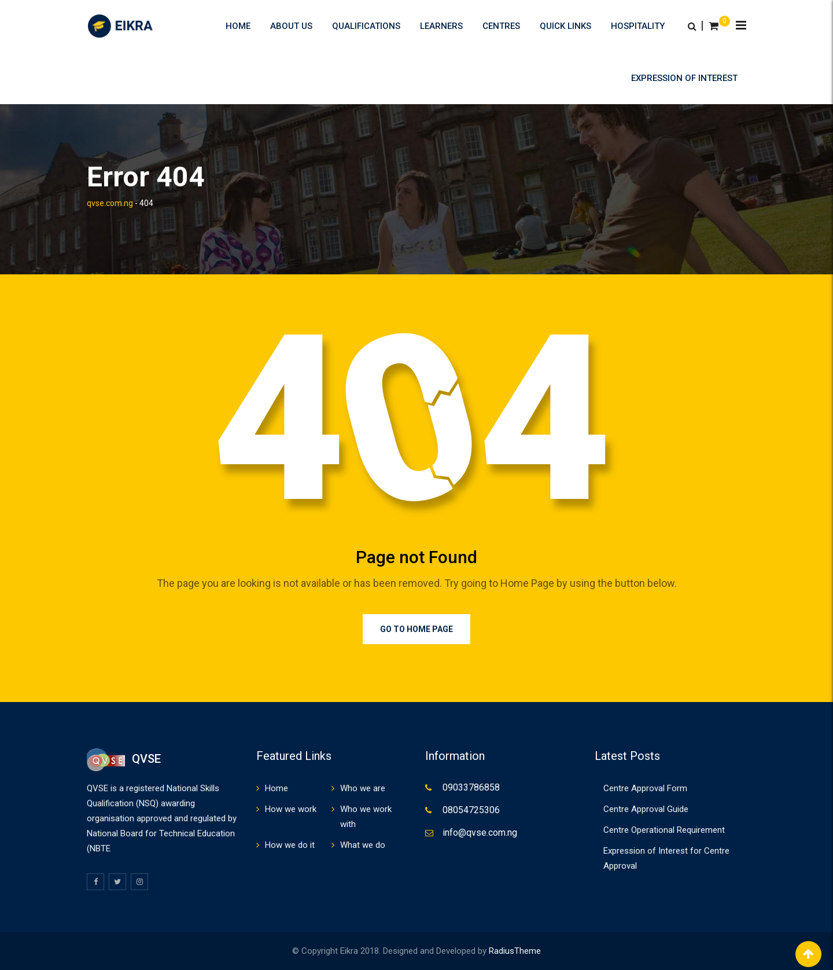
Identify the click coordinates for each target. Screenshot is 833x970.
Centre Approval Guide (645, 809)
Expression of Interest (684, 78)
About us (291, 26)
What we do (362, 845)
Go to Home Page (416, 629)
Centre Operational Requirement (664, 830)
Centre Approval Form (645, 788)
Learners (441, 26)
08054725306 (471, 809)
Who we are (362, 788)
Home (238, 26)
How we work (290, 809)
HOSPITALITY (638, 26)
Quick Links (565, 26)
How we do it (290, 845)
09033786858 (471, 787)
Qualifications (366, 26)
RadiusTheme (515, 951)
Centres (501, 26)
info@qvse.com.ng (480, 832)
